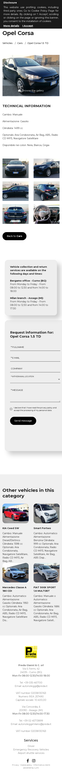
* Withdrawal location (22, 376)
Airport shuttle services (31, 753)
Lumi (36, 768)
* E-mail (15, 357)
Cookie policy (26, 765)
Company (16, 368)
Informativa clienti (42, 765)
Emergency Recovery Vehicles (31, 749)
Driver (31, 746)
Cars (20, 43)
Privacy (15, 765)
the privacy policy (44, 408)
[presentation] (35, 434)
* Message (17, 390)
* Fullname (17, 347)
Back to (14, 236)
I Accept (27, 25)
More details (11, 25)
